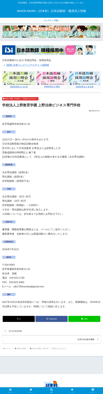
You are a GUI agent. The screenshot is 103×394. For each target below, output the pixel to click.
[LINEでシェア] (84, 319)
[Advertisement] (51, 365)
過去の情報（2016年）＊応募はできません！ (20, 99)
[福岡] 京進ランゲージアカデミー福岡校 (27, 65)
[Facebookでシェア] (51, 319)
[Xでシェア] (19, 319)
